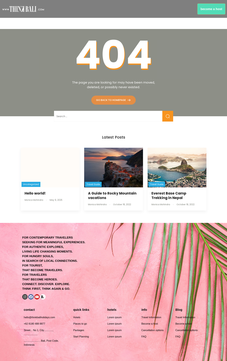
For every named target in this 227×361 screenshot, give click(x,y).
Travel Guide (93, 184)
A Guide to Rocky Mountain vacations (112, 195)
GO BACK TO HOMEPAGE (111, 100)
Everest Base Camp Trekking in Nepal (168, 195)
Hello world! (35, 193)
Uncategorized (31, 184)
